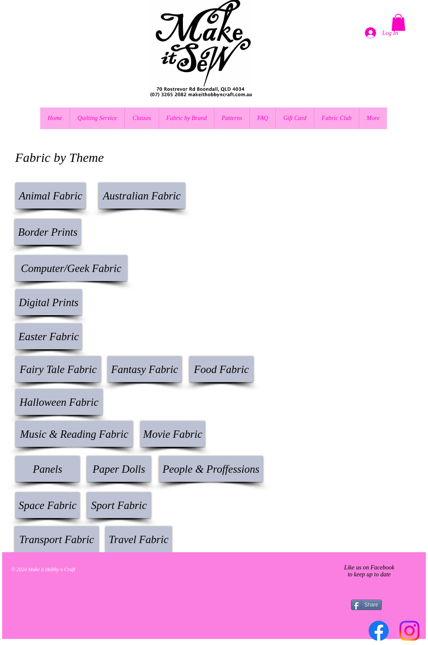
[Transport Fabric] (57, 539)
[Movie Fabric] (173, 434)
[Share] (366, 605)
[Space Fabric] (48, 505)
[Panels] (48, 469)
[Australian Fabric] (142, 196)
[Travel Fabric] (138, 539)
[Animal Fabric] (51, 196)
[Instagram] (409, 630)
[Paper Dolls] (119, 469)
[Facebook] (378, 630)
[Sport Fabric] (119, 505)
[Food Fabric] (221, 369)
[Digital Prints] (49, 302)
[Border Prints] (48, 232)
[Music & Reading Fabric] (74, 434)
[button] (398, 22)
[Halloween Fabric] (59, 402)
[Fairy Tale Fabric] (58, 369)
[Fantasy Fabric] (145, 369)
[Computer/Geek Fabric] (71, 268)
